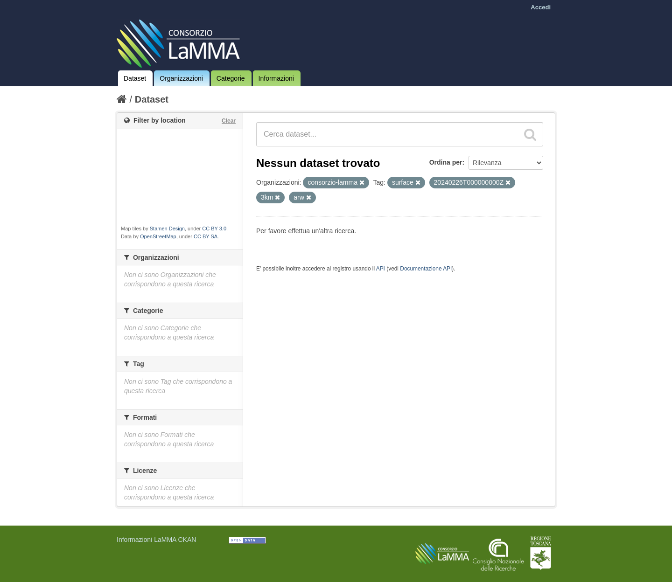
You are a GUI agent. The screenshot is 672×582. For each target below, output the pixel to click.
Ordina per (445, 162)
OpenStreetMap (158, 236)
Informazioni (276, 78)
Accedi (541, 7)
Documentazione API (426, 268)
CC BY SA (205, 236)
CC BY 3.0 (214, 228)
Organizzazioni (181, 78)
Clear (229, 121)
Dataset (135, 78)
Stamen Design (167, 228)
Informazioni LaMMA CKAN (156, 539)
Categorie (231, 78)
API (380, 268)
